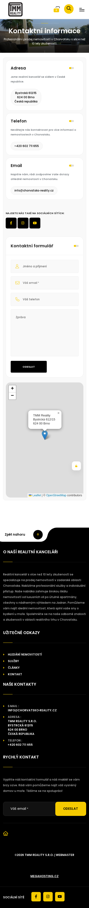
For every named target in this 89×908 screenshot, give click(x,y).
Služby (13, 661)
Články (14, 668)
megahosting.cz (44, 876)
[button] (45, 435)
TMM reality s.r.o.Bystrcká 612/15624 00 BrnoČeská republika (22, 727)
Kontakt (15, 674)
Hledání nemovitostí (25, 654)
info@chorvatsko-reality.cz (34, 190)
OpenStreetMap (56, 495)
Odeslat (29, 367)
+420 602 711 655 (26, 146)
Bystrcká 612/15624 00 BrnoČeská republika (25, 97)
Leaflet (35, 495)
